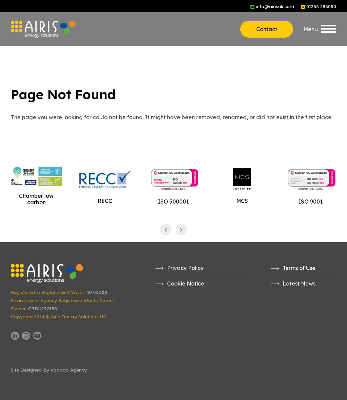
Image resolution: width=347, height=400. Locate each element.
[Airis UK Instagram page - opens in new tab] (26, 336)
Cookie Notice (185, 283)
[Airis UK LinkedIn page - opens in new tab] (15, 336)
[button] (319, 29)
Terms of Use (299, 268)
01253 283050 (321, 6)
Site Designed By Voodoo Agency (49, 370)
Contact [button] (266, 29)
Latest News (299, 283)
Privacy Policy (185, 268)
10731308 (97, 292)
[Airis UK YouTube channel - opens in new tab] (37, 336)
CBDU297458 (42, 308)
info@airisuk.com (275, 6)
